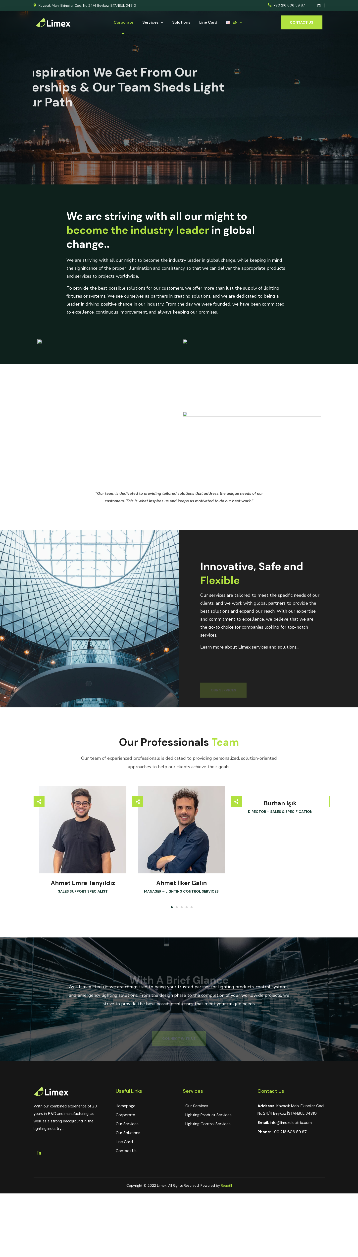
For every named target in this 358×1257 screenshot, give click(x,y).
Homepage (125, 1105)
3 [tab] (182, 907)
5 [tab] (192, 907)
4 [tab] (187, 907)
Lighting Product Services (208, 1114)
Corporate (125, 1114)
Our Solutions (128, 1132)
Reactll (226, 1185)
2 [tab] (177, 907)
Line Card (124, 1141)
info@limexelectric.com (291, 1122)
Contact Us (126, 1150)
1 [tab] (172, 907)
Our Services (127, 1123)
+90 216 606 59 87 (289, 1131)
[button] (85, 5)
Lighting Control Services (208, 1123)
